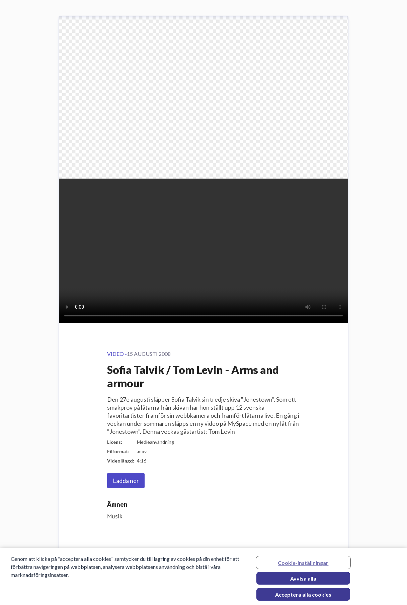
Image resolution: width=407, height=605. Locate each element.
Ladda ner (126, 480)
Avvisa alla (303, 580)
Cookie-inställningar (303, 564)
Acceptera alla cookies (303, 596)
